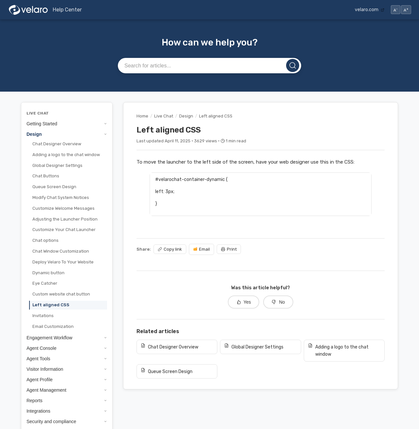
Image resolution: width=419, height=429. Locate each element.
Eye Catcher (44, 283)
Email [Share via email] (201, 249)
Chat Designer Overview (56, 143)
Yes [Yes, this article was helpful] (243, 302)
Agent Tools (67, 358)
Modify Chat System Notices (60, 197)
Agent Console (67, 348)
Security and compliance (67, 421)
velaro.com (369, 9)
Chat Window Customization (60, 251)
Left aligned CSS (50, 304)
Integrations (67, 411)
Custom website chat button (61, 294)
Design (67, 134)
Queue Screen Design (54, 186)
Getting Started (67, 123)
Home (142, 116)
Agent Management (67, 390)
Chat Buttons (45, 175)
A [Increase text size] (406, 9)
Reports (67, 400)
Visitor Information (67, 369)
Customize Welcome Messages (63, 208)
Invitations (43, 315)
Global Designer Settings (57, 165)
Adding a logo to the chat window (66, 154)
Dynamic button (48, 272)
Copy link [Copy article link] (170, 249)
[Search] (292, 65)
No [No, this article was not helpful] (278, 302)
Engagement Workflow (67, 337)
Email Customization (53, 326)
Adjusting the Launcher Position (65, 219)
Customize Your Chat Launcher (64, 229)
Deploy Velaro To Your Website (63, 261)
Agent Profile (67, 379)
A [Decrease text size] (395, 9)
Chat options (45, 240)
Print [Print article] (229, 249)
